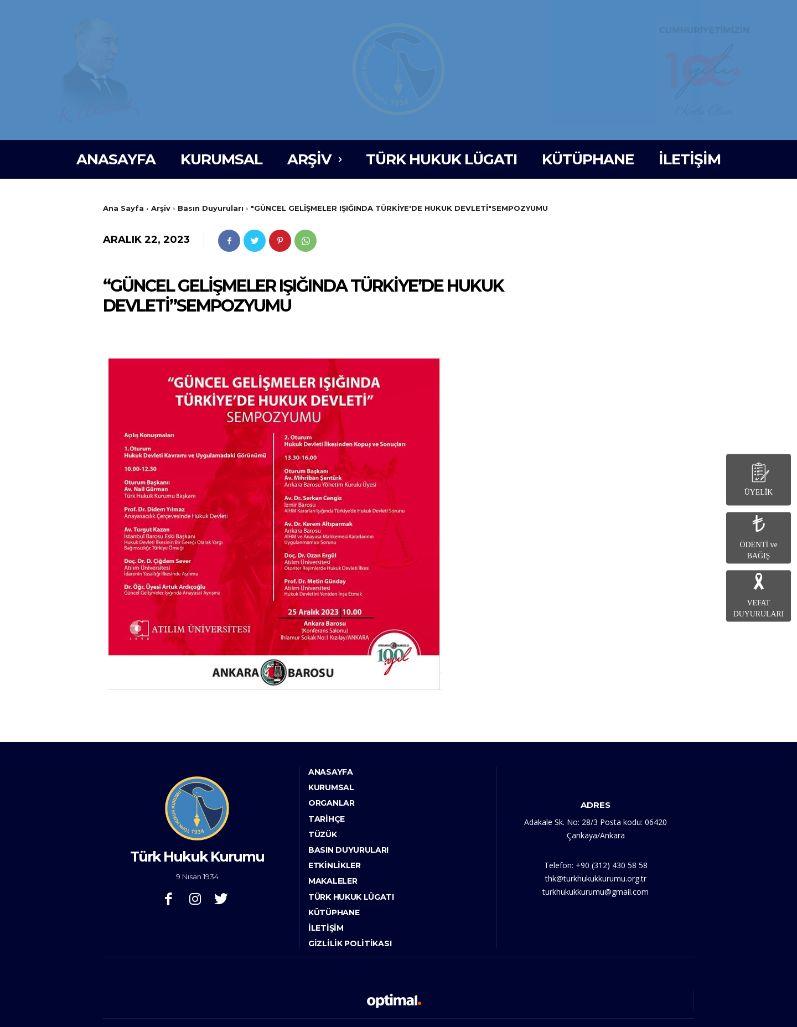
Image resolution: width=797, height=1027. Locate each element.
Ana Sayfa (123, 208)
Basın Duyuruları (211, 208)
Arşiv (160, 208)
